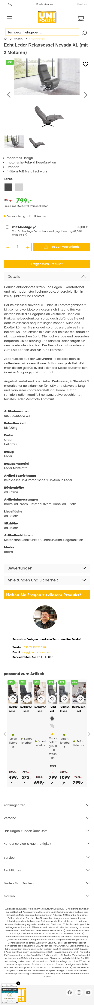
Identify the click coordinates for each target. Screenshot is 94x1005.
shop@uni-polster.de (35, 652)
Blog (10, 4)
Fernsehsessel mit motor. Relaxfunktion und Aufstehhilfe (64, 709)
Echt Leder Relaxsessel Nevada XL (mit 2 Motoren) (52, 709)
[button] (47, 276)
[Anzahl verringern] (8, 247)
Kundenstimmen (44, 4)
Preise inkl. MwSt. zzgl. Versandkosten (26, 206)
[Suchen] (84, 33)
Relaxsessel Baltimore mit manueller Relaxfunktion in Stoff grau (26, 709)
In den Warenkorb (61, 246)
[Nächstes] (85, 95)
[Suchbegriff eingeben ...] (42, 32)
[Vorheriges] (8, 95)
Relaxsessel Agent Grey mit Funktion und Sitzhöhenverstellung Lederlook (78, 709)
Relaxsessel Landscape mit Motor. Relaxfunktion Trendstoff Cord (40, 709)
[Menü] (9, 18)
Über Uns (81, 4)
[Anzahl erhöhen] (28, 247)
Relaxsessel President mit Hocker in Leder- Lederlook (13, 709)
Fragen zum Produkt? (47, 264)
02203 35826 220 (34, 647)
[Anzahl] (17, 247)
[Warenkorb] (80, 18)
